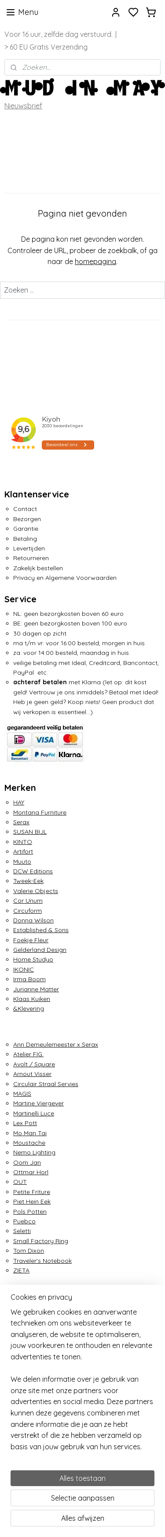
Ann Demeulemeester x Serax (55, 1044)
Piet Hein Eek (32, 1201)
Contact (25, 509)
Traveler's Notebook (42, 1261)
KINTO (22, 842)
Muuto (22, 861)
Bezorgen (27, 519)
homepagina (95, 261)
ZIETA (21, 1270)
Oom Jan (27, 1162)
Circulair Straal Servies (45, 1084)
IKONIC (23, 969)
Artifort (23, 851)
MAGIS (22, 1093)
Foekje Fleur (30, 940)
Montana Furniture (39, 812)
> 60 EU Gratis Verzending (46, 47)
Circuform (27, 911)
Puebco (24, 1221)
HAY (18, 802)
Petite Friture (31, 1192)
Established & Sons (41, 930)
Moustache (29, 1143)
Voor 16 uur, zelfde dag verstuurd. (58, 34)
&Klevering (28, 1008)
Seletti (22, 1231)
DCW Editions (33, 871)
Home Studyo (33, 959)
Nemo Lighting (34, 1152)
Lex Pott (25, 1123)
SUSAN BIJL (30, 832)
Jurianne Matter (36, 989)
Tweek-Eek (28, 881)
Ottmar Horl (30, 1172)
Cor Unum (28, 900)
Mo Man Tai (30, 1133)
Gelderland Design (39, 950)
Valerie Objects (35, 891)
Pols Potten (30, 1211)
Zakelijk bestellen (38, 568)
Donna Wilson (33, 920)
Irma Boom (29, 979)
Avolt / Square (34, 1064)
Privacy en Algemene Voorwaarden (65, 578)
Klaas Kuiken (31, 999)
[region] (82, 1383)
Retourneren (31, 558)
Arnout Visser (32, 1074)
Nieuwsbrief (23, 105)
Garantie (25, 529)
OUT (20, 1182)
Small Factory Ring (40, 1241)
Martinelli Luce (33, 1113)
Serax (21, 822)
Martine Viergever (38, 1103)
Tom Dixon (28, 1251)
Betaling (25, 539)
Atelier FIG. (28, 1054)
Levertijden (29, 548)
